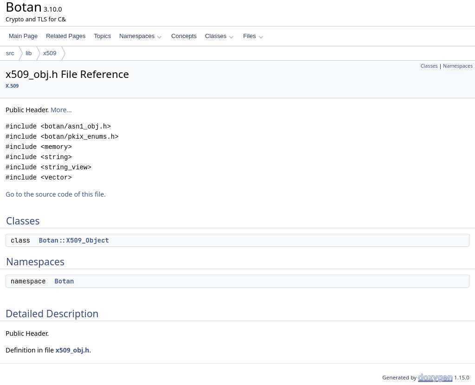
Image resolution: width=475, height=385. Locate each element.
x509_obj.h (73, 350)
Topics (102, 35)
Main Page (23, 35)
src (10, 53)
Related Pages (65, 35)
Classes (219, 35)
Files (253, 35)
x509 (49, 53)
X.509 (12, 86)
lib (29, 53)
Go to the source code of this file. (56, 194)
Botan (64, 281)
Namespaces (140, 35)
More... (61, 109)
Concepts (184, 35)
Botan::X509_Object (74, 240)
